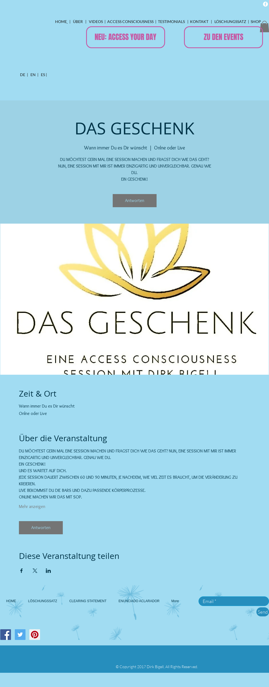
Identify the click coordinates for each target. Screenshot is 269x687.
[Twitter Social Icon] (20, 634)
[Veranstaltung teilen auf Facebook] (21, 570)
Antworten (134, 200)
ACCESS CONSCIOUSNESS (130, 21)
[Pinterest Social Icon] (34, 634)
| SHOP (254, 21)
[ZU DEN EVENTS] (223, 37)
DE (22, 74)
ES (42, 74)
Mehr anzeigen (32, 506)
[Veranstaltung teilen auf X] (35, 570)
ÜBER (78, 21)
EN (33, 74)
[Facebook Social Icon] (5, 634)
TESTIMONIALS (172, 21)
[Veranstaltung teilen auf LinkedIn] (48, 570)
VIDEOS (95, 21)
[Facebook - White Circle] (265, 4)
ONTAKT (201, 21)
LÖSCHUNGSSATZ (230, 21)
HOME (61, 21)
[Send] (262, 611)
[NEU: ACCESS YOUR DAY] (125, 37)
